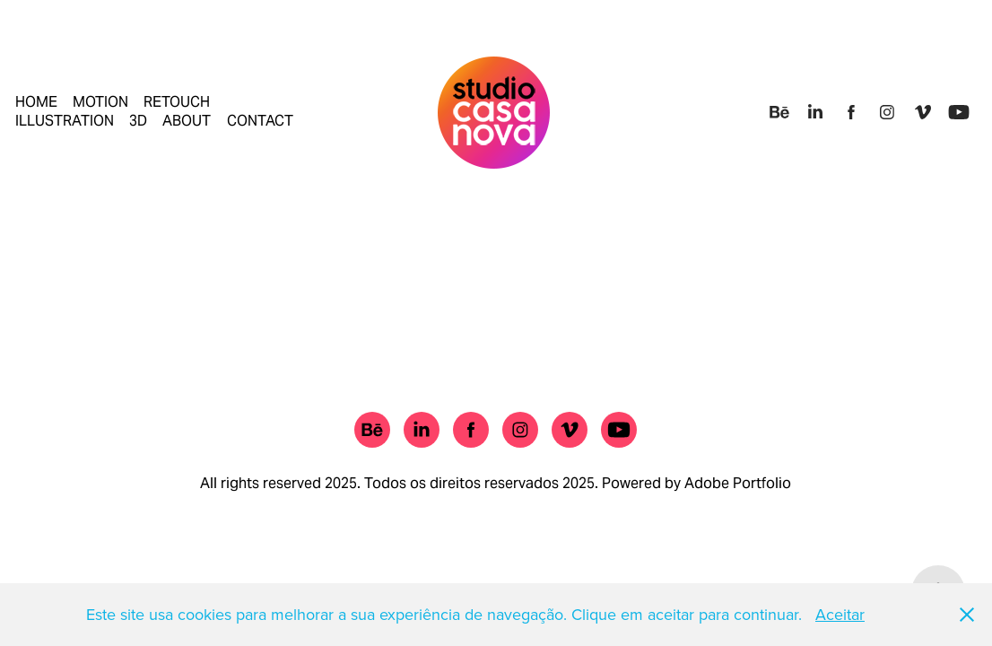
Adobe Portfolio (737, 483)
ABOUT (186, 120)
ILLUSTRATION (64, 120)
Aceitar (840, 614)
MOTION (100, 101)
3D (138, 120)
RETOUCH (177, 101)
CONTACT (260, 120)
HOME (36, 101)
